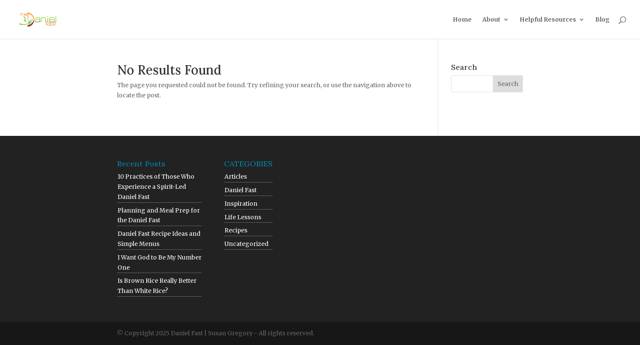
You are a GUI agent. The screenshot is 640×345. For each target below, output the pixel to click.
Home (462, 20)
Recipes (235, 230)
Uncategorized (246, 244)
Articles (235, 176)
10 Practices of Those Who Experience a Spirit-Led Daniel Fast (156, 187)
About (491, 20)
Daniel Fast (240, 190)
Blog (602, 20)
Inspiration (240, 203)
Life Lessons (242, 217)
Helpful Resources (548, 20)
